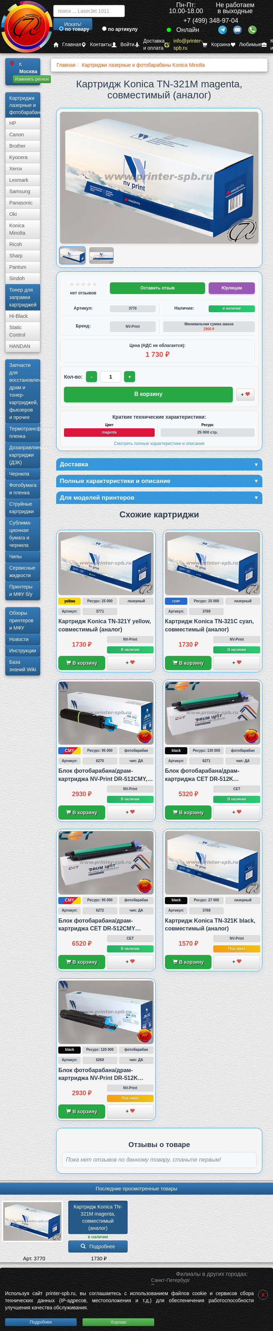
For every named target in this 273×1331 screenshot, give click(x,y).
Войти (123, 44)
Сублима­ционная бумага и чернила (20, 534)
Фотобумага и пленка (23, 488)
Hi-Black (18, 316)
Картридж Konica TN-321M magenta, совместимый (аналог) (98, 1218)
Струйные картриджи (21, 507)
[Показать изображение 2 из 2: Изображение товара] (101, 255)
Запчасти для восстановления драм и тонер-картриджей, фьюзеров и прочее (24, 391)
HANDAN (19, 346)
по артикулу (120, 29)
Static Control (17, 331)
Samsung (19, 191)
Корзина (216, 44)
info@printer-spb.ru (183, 44)
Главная (67, 44)
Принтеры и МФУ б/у (20, 590)
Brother (17, 146)
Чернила (19, 474)
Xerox (15, 169)
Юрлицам (231, 288)
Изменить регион (32, 79)
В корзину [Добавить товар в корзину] (148, 394)
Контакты (96, 44)
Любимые (246, 44)
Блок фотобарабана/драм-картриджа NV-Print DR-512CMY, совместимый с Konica (102, 780)
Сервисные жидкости (22, 571)
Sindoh (17, 278)
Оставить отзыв (157, 288)
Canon (16, 134)
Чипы (15, 556)
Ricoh (15, 244)
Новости (18, 639)
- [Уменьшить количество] (92, 377)
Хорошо (118, 1322)
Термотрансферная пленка (24, 432)
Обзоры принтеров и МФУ (21, 620)
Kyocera (18, 157)
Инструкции (22, 650)
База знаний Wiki (22, 665)
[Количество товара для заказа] (111, 376)
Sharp (15, 256)
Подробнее (41, 1322)
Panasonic (20, 203)
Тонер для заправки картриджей (23, 297)
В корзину (81, 664)
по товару (74, 29)
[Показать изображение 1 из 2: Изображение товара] (73, 255)
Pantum (17, 267)
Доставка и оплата (149, 44)
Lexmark (18, 180)
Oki (13, 214)
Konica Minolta (17, 229)
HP (12, 123)
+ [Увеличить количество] (130, 377)
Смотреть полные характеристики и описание (159, 443)
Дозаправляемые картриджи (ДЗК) (24, 455)
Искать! (73, 24)
